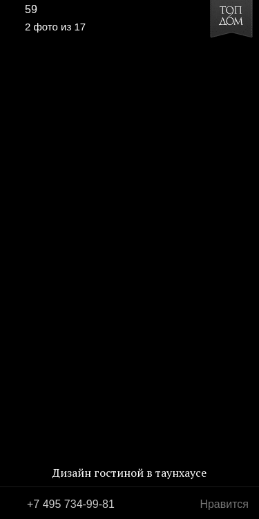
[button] (63, 53)
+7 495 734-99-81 (71, 504)
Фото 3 (244, 259)
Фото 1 (15, 259)
